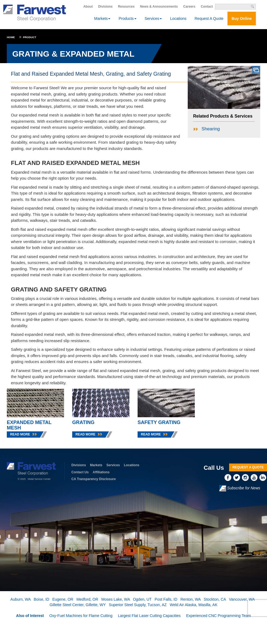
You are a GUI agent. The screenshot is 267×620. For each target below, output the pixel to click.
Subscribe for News (239, 488)
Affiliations (101, 472)
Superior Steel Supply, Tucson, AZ (137, 605)
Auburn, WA (20, 599)
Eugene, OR (62, 599)
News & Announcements (159, 6)
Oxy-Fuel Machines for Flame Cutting (81, 615)
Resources (126, 6)
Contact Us (80, 472)
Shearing (211, 128)
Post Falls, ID (166, 599)
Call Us (214, 467)
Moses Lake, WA (115, 599)
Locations (178, 18)
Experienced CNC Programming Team (218, 615)
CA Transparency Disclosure (93, 479)
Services (113, 465)
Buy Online (242, 18)
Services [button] (153, 18)
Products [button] (127, 18)
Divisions (105, 6)
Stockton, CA (215, 599)
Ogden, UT (142, 599)
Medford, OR (87, 599)
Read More (20, 434)
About (88, 6)
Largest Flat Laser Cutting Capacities (149, 615)
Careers (189, 6)
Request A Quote (209, 18)
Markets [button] (102, 18)
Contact (207, 6)
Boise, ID (41, 599)
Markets (96, 465)
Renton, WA (190, 599)
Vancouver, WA (241, 599)
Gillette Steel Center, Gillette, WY (78, 605)
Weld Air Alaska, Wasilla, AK (193, 605)
